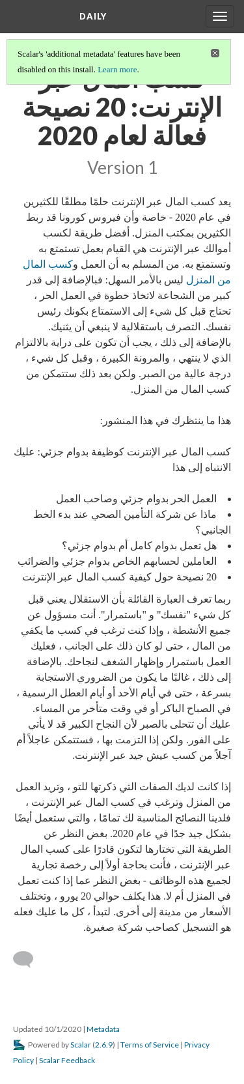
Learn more (117, 69)
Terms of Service (149, 1044)
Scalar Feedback (67, 1060)
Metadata (103, 1029)
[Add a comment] (29, 959)
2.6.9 (104, 1044)
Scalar (80, 1044)
